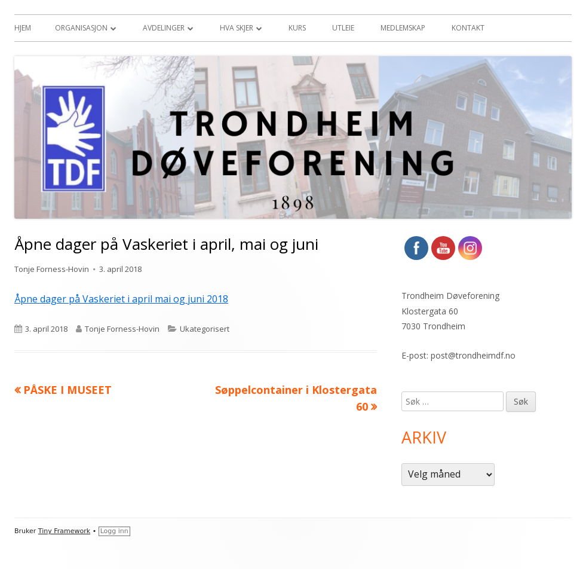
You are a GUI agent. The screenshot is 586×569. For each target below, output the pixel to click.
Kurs (297, 28)
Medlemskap (403, 28)
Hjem (22, 28)
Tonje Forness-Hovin (51, 269)
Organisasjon (81, 28)
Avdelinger (164, 28)
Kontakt (468, 28)
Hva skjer (236, 28)
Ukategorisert (204, 328)
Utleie (343, 28)
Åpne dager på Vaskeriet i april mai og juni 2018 (121, 298)
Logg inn (114, 531)
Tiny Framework (64, 531)
